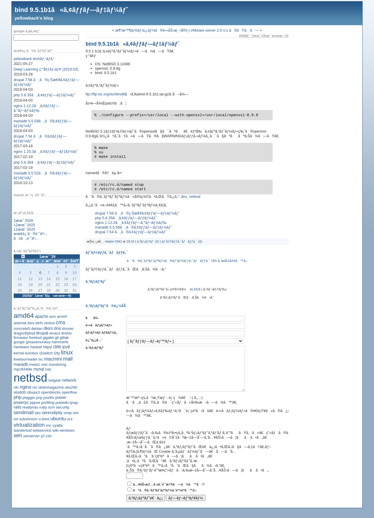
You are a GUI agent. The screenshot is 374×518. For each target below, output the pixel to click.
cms (60, 322)
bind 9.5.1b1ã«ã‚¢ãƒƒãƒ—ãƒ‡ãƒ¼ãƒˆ (71, 9)
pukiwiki (62, 402)
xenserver (31, 436)
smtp (68, 413)
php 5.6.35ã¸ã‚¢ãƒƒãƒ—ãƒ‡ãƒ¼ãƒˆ (44, 95)
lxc (41, 359)
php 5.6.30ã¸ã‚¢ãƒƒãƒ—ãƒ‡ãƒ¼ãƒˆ (44, 162)
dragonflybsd (24, 333)
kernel (18, 353)
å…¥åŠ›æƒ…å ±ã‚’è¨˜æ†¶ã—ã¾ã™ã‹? (169, 493)
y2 (43, 436)
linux (67, 352)
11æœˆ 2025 (24, 229)
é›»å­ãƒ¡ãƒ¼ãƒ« (99, 325)
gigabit (48, 337)
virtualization (29, 425)
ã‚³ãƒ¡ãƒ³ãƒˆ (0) (148, 241)
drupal (42, 333)
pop (39, 397)
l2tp (57, 353)
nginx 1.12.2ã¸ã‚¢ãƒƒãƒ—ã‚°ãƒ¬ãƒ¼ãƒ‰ (36, 108)
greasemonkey (38, 342)
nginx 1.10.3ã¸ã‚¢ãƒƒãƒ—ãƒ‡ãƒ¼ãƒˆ (45, 151)
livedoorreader (25, 359)
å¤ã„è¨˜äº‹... (26, 238)
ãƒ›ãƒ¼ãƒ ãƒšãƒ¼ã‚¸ (102, 332)
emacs (54, 333)
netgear (54, 380)
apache (41, 316)
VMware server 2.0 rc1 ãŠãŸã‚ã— (225, 30)
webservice (42, 430)
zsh (49, 436)
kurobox (32, 353)
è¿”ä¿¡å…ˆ (94, 340)
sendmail (23, 412)
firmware (20, 337)
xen (17, 435)
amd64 (23, 315)
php (17, 397)
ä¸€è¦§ (195, 289)
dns (57, 328)
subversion (28, 419)
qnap (74, 402)
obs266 (71, 387)
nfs (15, 387)
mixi (44, 364)
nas (48, 369)
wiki (55, 430)
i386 (57, 346)
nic (34, 387)
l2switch (46, 353)
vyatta (58, 425)
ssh (76, 413)
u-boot (44, 419)
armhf (62, 316)
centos (49, 323)
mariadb (20, 364)
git (57, 337)
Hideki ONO (113, 241)
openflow (69, 392)
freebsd (35, 337)
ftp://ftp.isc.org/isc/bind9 (105, 94)
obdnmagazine (51, 387)
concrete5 (21, 328)
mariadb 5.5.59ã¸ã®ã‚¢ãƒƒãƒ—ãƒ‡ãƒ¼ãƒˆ (133, 227)
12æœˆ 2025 (24, 225)
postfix (48, 397)
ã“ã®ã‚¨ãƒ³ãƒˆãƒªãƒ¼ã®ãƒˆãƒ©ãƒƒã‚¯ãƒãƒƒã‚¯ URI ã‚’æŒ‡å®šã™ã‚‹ (187, 261)
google (19, 342)
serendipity (52, 412)
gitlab (64, 337)
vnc (49, 425)
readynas (30, 407)
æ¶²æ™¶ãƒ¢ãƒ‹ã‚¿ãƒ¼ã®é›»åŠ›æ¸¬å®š (151, 30)
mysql (38, 369)
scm (51, 407)
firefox (66, 333)
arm (52, 316)
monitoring (57, 364)
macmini (53, 358)
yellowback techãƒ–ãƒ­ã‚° (34, 58)
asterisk (19, 323)
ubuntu (58, 418)
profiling (47, 402)
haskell (36, 347)
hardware (21, 347)
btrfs (39, 323)
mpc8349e (22, 369)
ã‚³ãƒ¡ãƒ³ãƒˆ (95, 347)
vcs (69, 419)
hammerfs (60, 342)
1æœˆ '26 (47, 256)
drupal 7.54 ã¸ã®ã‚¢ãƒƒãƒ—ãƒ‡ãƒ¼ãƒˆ (131, 232)
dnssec (68, 328)
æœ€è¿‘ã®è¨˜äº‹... (30, 233)
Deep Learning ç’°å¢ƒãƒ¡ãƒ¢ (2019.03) (45, 69)
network (69, 380)
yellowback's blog (34, 18)
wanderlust (22, 430)
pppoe (35, 402)
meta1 (34, 364)
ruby (43, 407)
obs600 (19, 392)
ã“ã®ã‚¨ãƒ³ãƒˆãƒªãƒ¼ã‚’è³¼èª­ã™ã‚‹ (165, 499)
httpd (47, 347)
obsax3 (33, 392)
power (60, 397)
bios (30, 323)
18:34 (130, 241)
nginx (25, 387)
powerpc (21, 402)
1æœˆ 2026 (23, 220)
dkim (48, 328)
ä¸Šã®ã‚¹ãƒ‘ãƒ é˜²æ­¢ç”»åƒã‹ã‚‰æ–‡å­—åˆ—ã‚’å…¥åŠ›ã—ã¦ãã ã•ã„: (197, 479)
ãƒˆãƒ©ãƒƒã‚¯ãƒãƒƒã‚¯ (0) (182, 241)
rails (17, 407)
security (62, 407)
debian (37, 328)
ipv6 (66, 346)
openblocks (51, 392)
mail (68, 359)
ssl (15, 419)
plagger (28, 397)
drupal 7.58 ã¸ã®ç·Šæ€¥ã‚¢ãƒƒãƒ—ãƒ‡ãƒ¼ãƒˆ (137, 213)
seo (38, 413)
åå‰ (93, 318)
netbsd (30, 377)
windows (67, 430)
